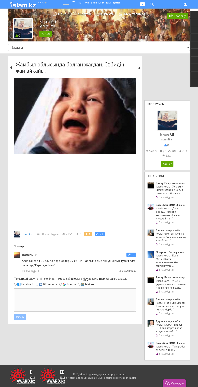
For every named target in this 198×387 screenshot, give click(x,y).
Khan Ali (23, 234)
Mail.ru (89, 284)
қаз (40, 2)
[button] (100, 234)
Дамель (27, 255)
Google (71, 284)
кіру (85, 278)
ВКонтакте (50, 284)
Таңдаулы (83, 14)
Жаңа (62, 14)
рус (46, 2)
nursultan (167, 139)
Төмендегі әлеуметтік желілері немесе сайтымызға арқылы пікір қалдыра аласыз (70, 279)
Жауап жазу (127, 271)
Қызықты (107, 14)
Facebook (27, 284)
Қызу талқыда (134, 14)
